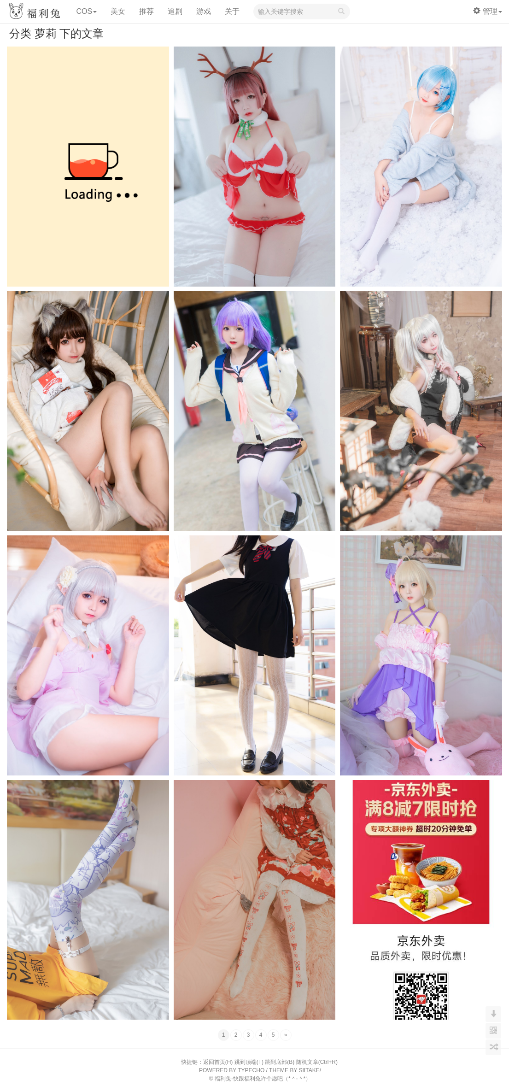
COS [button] (86, 11)
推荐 (146, 11)
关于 (232, 11)
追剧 (175, 11)
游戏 (203, 11)
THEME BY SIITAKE (294, 1070)
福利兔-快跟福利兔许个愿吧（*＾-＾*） (263, 1078)
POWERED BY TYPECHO (231, 1070)
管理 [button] (487, 11)
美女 (118, 11)
